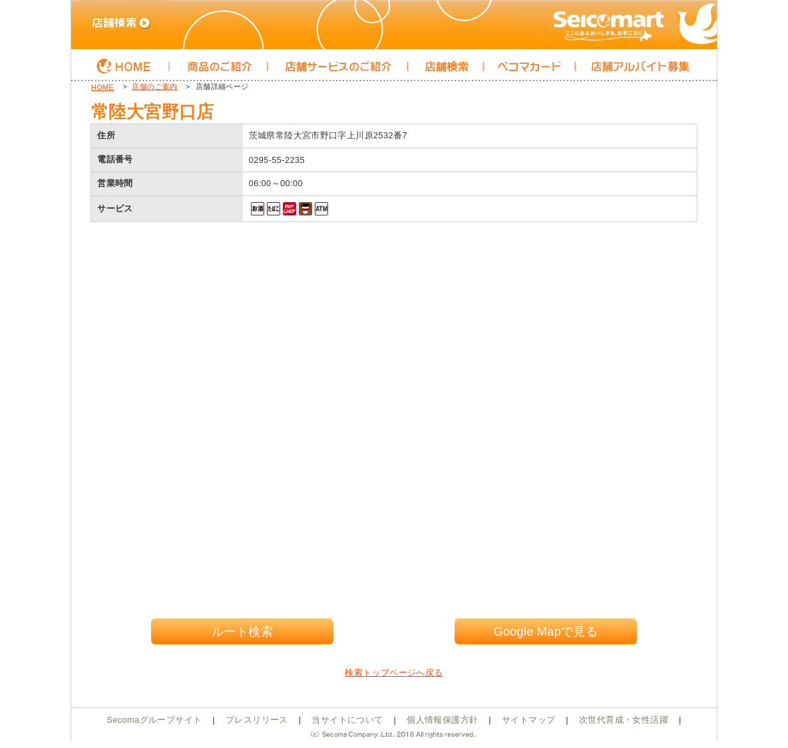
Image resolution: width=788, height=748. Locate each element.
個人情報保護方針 (442, 720)
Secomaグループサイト (154, 720)
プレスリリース (257, 720)
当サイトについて (347, 720)
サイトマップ (528, 720)
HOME (102, 87)
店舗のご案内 (154, 86)
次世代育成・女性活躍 (623, 720)
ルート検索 (242, 631)
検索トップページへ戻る (394, 673)
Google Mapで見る (546, 631)
